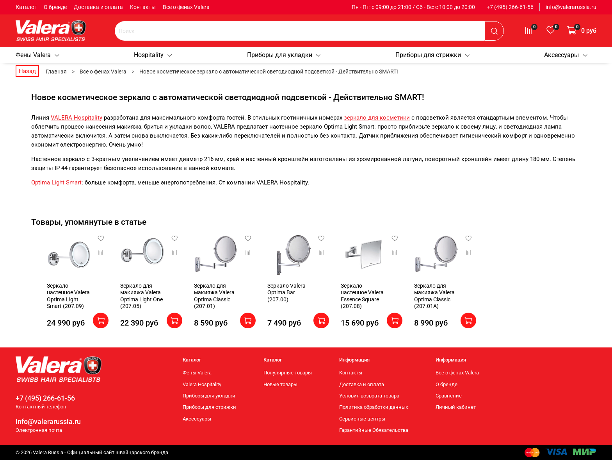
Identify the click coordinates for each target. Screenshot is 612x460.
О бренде (55, 7)
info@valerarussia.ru (571, 7)
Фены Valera (38, 55)
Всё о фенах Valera (186, 7)
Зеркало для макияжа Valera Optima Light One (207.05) (132, 302)
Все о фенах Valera (457, 373)
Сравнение (449, 396)
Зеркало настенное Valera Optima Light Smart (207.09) (55, 299)
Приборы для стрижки (432, 55)
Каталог (26, 7)
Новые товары (280, 384)
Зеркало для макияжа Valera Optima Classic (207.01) (212, 302)
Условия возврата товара (369, 396)
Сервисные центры (362, 419)
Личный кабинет (456, 407)
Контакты (143, 7)
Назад (27, 71)
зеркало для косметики (377, 117)
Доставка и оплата (98, 7)
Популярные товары (287, 373)
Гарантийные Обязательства (373, 430)
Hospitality (153, 55)
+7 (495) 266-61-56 (510, 7)
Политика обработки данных (373, 407)
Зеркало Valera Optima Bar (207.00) (297, 295)
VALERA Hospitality (76, 117)
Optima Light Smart (56, 182)
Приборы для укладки (284, 55)
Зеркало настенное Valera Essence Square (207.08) (376, 299)
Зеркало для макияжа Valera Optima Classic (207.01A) (452, 302)
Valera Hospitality (202, 384)
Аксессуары (566, 55)
